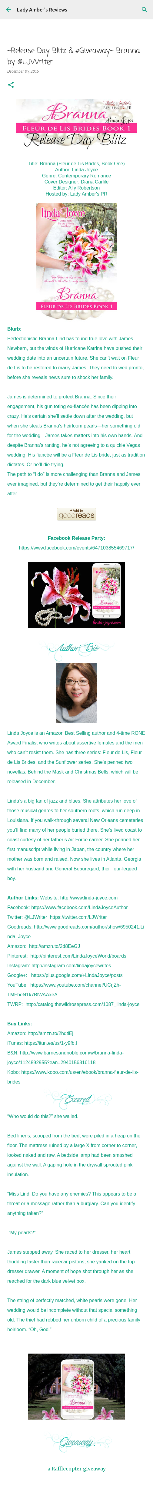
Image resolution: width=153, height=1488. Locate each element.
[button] (11, 85)
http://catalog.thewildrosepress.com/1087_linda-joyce (82, 1004)
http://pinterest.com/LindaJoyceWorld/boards (78, 955)
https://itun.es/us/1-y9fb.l (50, 1043)
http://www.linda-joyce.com (89, 897)
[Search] (144, 9)
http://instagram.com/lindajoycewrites (71, 965)
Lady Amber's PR (88, 193)
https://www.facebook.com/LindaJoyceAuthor (79, 907)
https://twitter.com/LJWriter (78, 917)
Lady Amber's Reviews (42, 9)
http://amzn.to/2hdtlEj (50, 1033)
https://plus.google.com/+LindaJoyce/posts (77, 975)
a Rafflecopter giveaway (77, 1469)
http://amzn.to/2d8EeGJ (54, 946)
